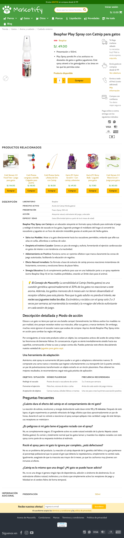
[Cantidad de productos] (59, 80)
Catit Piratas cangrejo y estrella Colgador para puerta (31, 179)
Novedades (93, 18)
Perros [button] (12, 18)
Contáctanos (44, 517)
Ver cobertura (115, 73)
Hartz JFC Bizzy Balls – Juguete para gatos (92, 177)
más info (113, 58)
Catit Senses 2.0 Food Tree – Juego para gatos (11, 177)
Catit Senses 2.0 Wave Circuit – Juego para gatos (113, 177)
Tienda (5, 29)
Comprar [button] (11, 191)
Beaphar (63, 40)
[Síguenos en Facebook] (21, 533)
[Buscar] (84, 10)
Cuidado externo (45, 29)
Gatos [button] (28, 18)
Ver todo (110, 18)
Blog (9, 23)
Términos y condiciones (73, 517)
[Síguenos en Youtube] (31, 533)
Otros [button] (44, 18)
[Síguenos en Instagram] (26, 533)
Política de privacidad (97, 517)
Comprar (79, 80)
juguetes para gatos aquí (52, 348)
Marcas (59, 18)
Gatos (14, 29)
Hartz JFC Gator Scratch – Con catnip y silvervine (72, 177)
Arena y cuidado (27, 29)
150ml (97, 494)
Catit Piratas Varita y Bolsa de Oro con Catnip (51, 177)
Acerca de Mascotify (26, 517)
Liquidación (75, 18)
